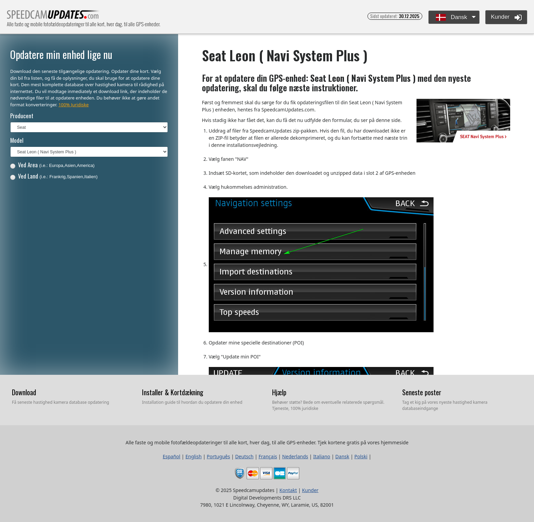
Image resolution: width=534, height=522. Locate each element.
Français (267, 456)
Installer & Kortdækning (172, 392)
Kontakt (288, 490)
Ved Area (52, 164)
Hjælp (279, 392)
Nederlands (295, 456)
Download (24, 392)
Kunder (506, 17)
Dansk (451, 17)
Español (171, 456)
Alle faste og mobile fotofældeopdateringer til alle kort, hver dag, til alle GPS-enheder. (53, 16)
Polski (361, 456)
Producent (21, 115)
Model (16, 140)
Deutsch (244, 456)
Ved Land (54, 176)
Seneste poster (421, 392)
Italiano (321, 456)
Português (218, 456)
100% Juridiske (74, 105)
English (193, 456)
